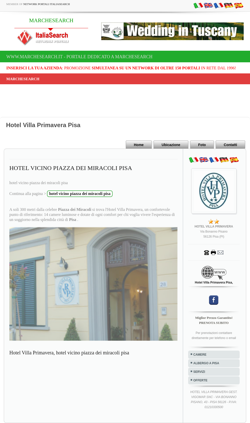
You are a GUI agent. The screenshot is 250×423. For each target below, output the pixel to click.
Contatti (230, 145)
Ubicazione (171, 145)
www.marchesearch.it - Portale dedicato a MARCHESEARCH (79, 56)
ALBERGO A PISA (206, 363)
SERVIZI (199, 372)
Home (139, 145)
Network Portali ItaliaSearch (46, 4)
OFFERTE (200, 380)
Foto (202, 145)
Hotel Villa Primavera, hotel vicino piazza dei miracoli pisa (69, 352)
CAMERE (200, 354)
